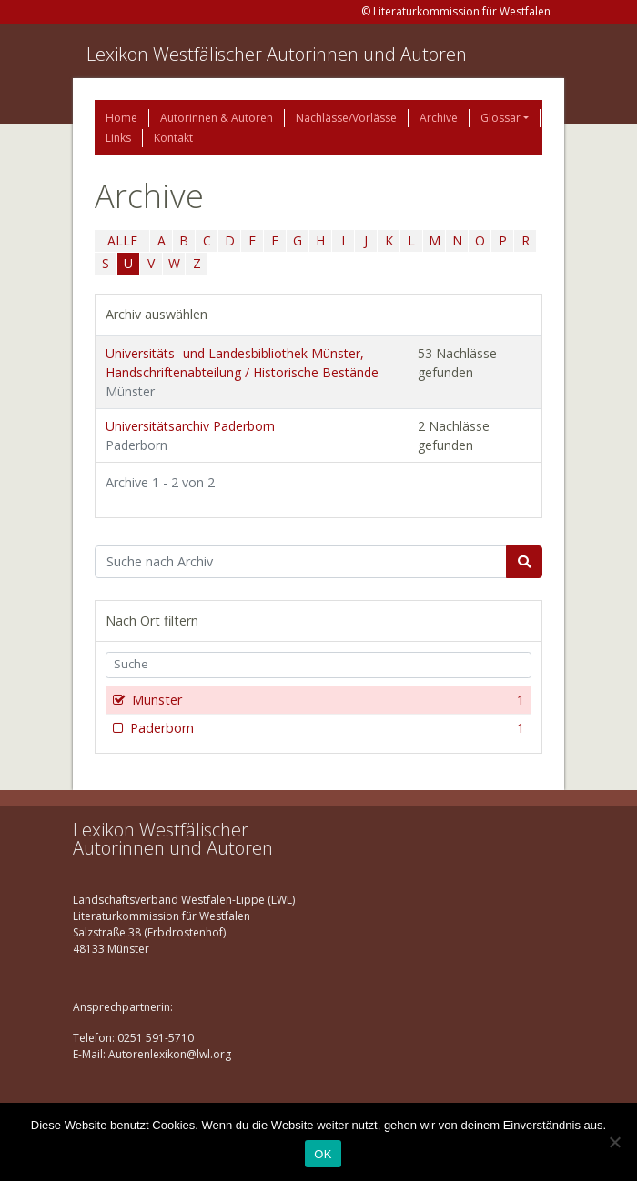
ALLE (122, 240)
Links (118, 137)
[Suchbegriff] (301, 561)
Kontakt (173, 137)
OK (322, 1154)
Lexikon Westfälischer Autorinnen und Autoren (276, 54)
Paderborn (325, 728)
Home (121, 117)
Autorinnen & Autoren (216, 117)
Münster (326, 700)
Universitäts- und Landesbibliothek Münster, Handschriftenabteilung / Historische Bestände (242, 372)
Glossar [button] (500, 117)
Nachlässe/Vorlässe (346, 117)
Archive (439, 117)
